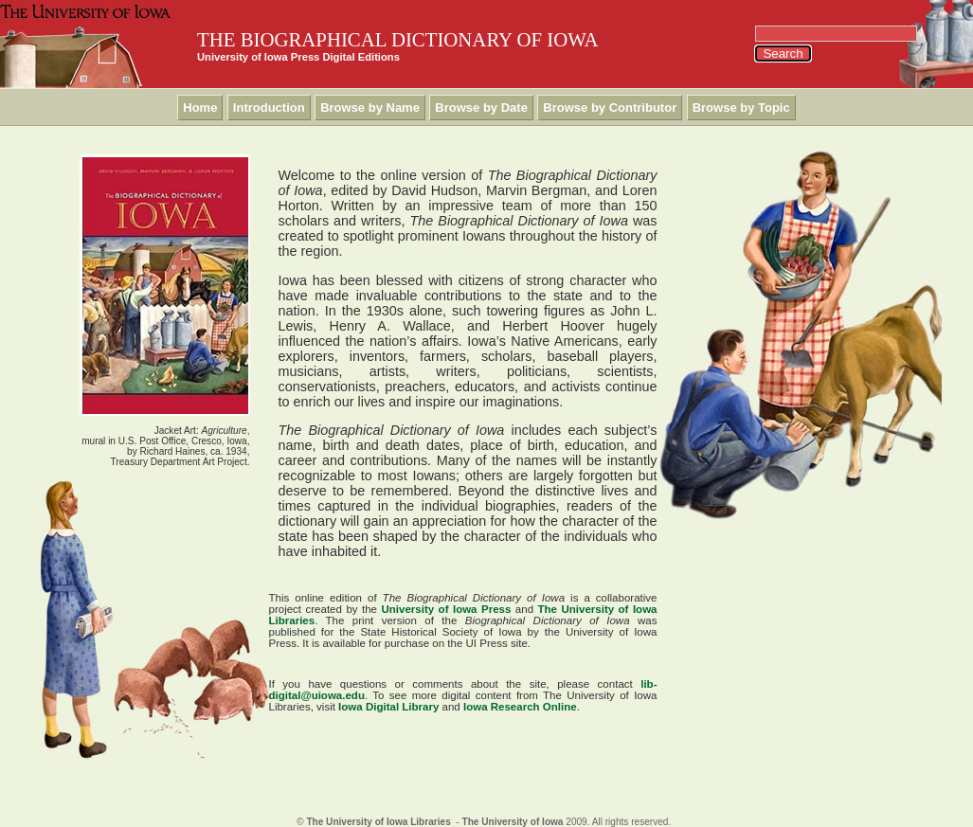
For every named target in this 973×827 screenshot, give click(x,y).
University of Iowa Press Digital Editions (298, 57)
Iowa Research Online (520, 706)
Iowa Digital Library (388, 706)
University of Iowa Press (446, 609)
